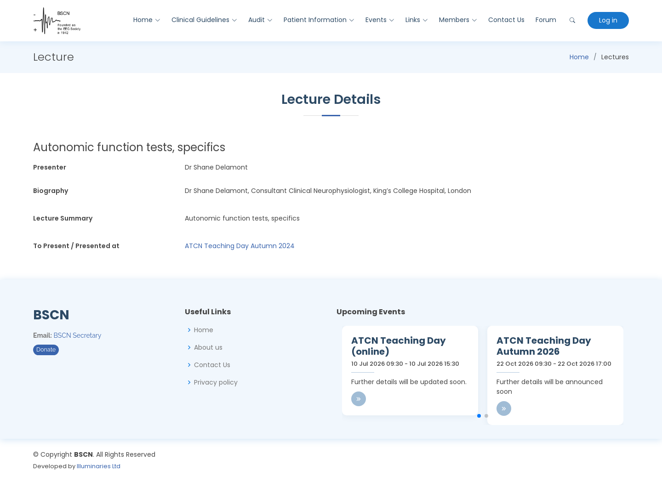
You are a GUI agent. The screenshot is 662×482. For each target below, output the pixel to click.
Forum (546, 19)
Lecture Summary (62, 218)
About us (208, 347)
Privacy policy (216, 382)
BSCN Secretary (78, 335)
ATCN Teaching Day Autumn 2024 (240, 245)
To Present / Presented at (76, 245)
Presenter (49, 167)
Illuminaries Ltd (98, 466)
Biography (50, 190)
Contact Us (506, 19)
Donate (46, 349)
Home (579, 57)
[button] (479, 416)
